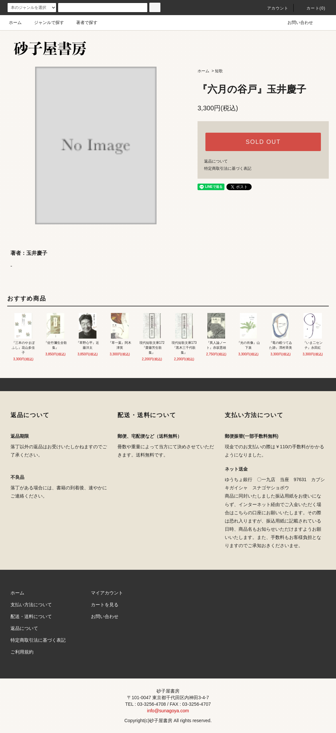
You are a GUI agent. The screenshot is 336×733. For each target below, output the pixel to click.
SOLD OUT (263, 142)
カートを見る (104, 604)
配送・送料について (31, 616)
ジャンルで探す (45, 22)
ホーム (15, 22)
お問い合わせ (296, 22)
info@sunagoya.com (168, 710)
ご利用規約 (21, 652)
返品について (216, 161)
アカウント (274, 8)
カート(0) (312, 8)
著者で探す (82, 22)
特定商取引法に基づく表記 (227, 168)
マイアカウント (107, 592)
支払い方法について (31, 604)
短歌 (219, 71)
